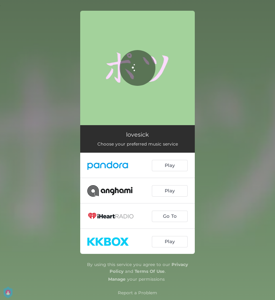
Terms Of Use (150, 271)
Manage (117, 279)
